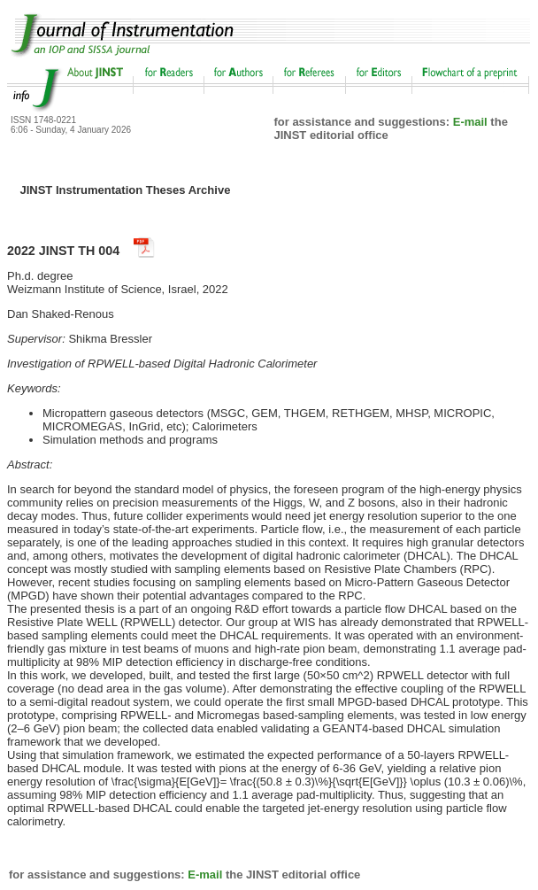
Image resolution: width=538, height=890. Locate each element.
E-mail (470, 121)
